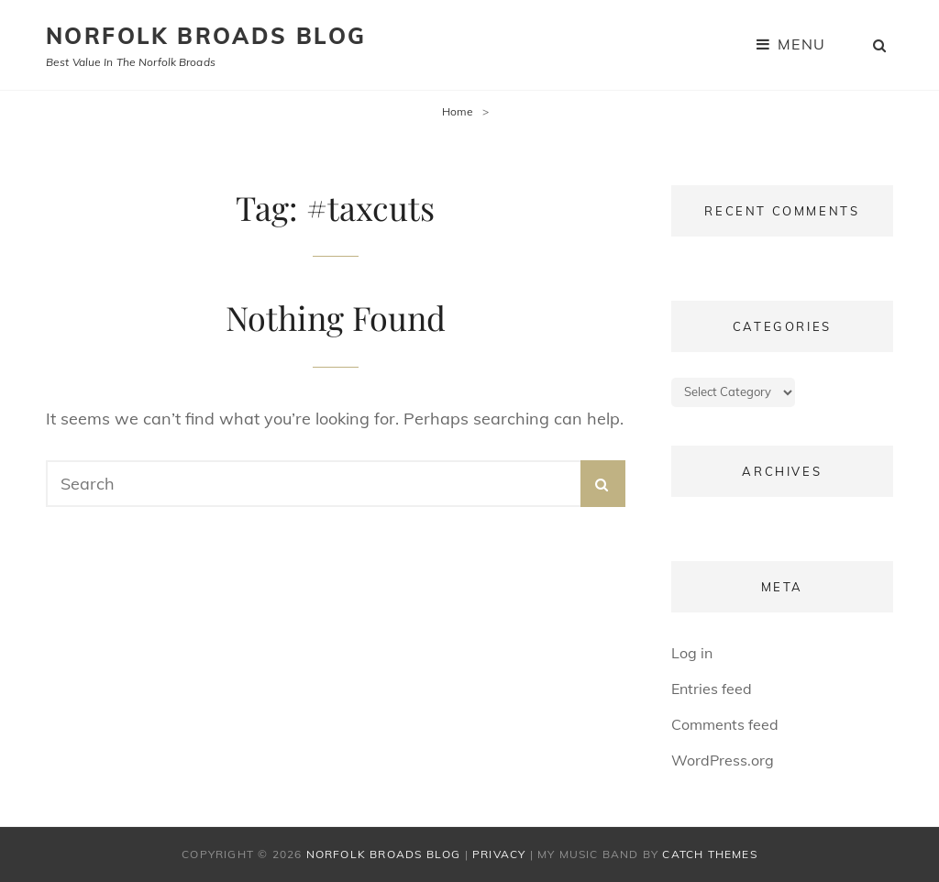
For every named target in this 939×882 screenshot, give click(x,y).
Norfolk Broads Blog (206, 36)
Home (457, 111)
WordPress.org (722, 760)
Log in (692, 653)
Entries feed (711, 688)
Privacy (498, 854)
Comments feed (725, 724)
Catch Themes (709, 854)
